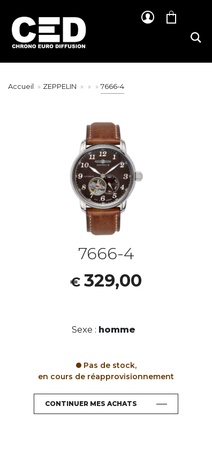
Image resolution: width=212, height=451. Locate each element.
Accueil (21, 86)
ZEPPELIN (60, 86)
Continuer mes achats (91, 404)
